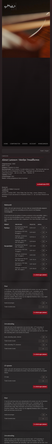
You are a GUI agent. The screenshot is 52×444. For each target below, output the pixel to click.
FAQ (5, 221)
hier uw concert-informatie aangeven (37, 208)
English (42, 150)
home (6, 143)
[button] (43, 184)
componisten (15, 143)
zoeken (24, 143)
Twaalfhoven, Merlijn (7, 189)
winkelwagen (43, 143)
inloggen (47, 150)
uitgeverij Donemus (32, 296)
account (33, 143)
